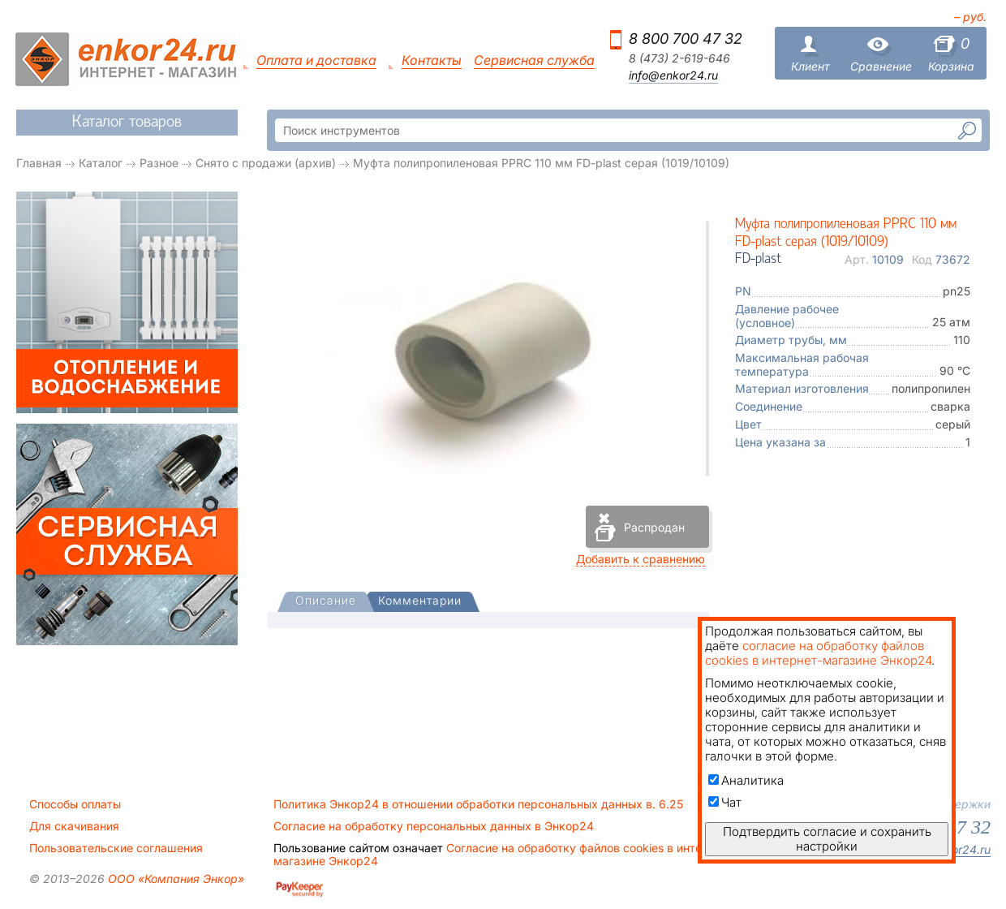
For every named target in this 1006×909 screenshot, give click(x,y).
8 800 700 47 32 (685, 38)
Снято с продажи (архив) (266, 163)
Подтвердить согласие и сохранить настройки (827, 839)
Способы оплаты (75, 804)
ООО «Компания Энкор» (174, 878)
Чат (725, 802)
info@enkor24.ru (673, 75)
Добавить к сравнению (640, 559)
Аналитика (746, 780)
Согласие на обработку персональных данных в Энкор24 (433, 826)
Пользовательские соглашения (116, 848)
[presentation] (325, 602)
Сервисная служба (534, 60)
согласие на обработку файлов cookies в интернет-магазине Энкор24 (818, 653)
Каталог (101, 163)
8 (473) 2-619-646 (679, 58)
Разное (159, 163)
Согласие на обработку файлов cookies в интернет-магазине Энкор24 (503, 854)
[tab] (325, 602)
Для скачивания (74, 826)
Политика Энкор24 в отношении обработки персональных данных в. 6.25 (478, 804)
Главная (39, 163)
